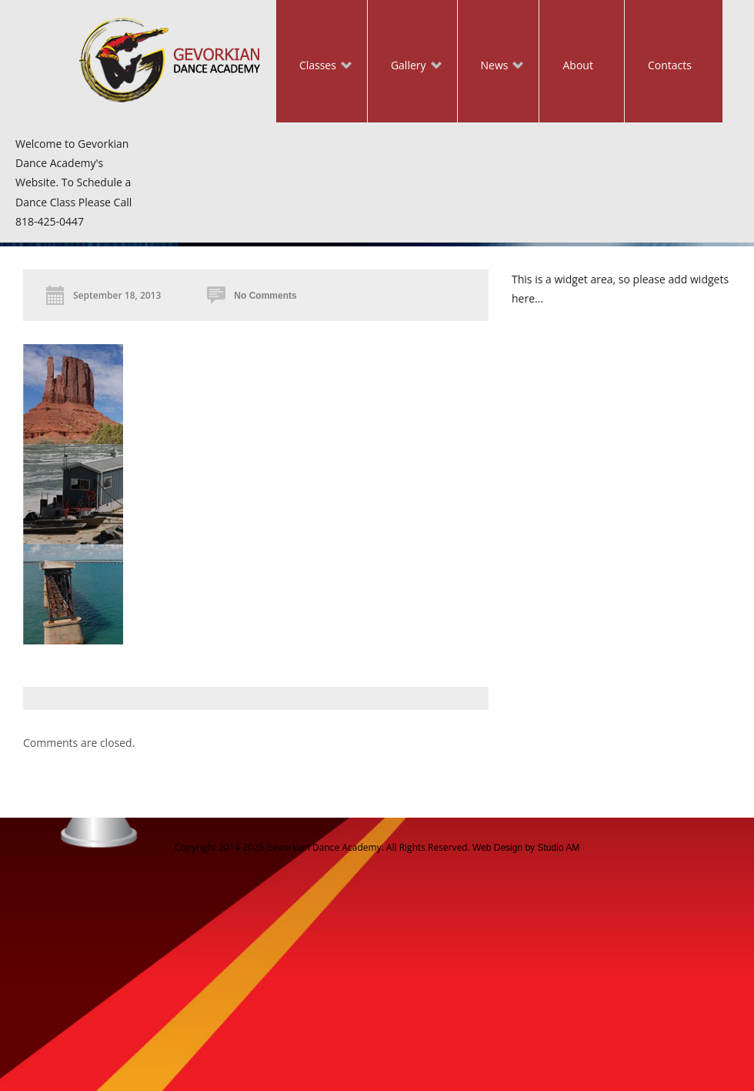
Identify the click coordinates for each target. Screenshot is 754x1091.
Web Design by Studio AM (525, 847)
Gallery (405, 66)
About (577, 65)
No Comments (265, 295)
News (491, 66)
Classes (314, 66)
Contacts (670, 65)
